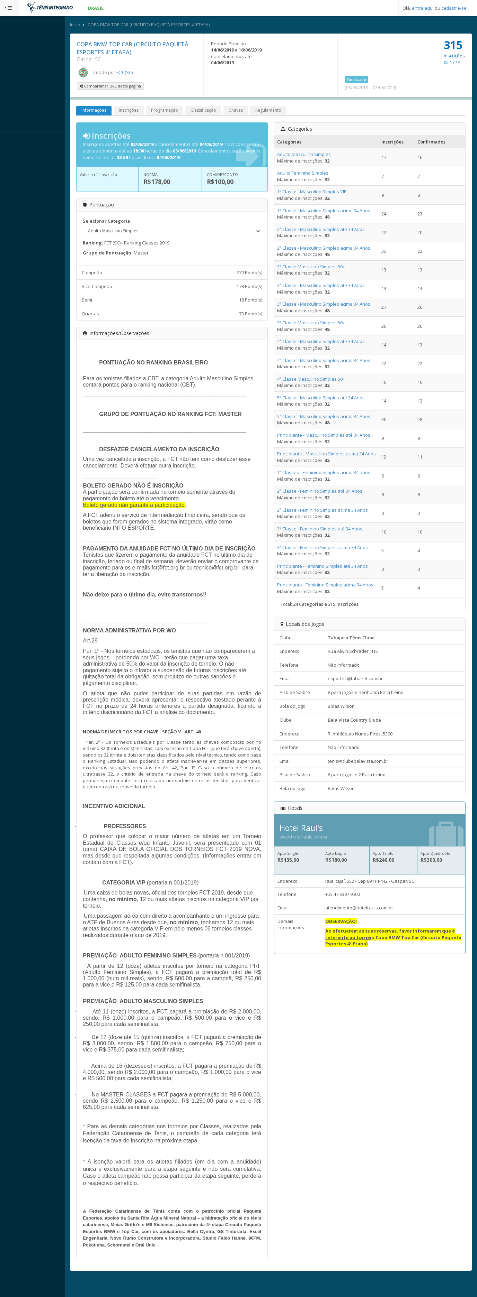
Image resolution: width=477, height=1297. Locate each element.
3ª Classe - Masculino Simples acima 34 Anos (333, 305)
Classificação (223, 111)
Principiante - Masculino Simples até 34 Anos (333, 436)
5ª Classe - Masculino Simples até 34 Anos (330, 398)
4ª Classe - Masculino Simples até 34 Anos (330, 342)
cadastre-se (454, 8)
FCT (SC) (144, 73)
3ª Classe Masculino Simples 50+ (320, 324)
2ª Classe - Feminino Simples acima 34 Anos (331, 511)
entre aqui (423, 8)
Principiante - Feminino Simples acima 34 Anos (334, 585)
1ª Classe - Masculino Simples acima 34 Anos (333, 211)
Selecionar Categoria (125, 222)
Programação (183, 111)
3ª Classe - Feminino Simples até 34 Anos (329, 529)
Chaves (255, 111)
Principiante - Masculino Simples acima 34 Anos (335, 454)
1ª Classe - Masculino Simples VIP (321, 192)
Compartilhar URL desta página (129, 87)
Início (94, 25)
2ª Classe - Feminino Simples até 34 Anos (329, 492)
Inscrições (148, 111)
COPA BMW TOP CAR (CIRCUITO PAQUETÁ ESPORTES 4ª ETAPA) (168, 25)
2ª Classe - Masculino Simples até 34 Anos (330, 230)
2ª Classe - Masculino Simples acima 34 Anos (333, 248)
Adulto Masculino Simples (313, 155)
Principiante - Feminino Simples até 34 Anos (331, 567)
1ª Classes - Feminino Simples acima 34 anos (333, 473)
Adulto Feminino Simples (312, 174)
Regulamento (288, 111)
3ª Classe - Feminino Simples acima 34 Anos (331, 548)
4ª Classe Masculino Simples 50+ (320, 380)
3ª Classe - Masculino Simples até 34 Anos (330, 286)
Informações (113, 111)
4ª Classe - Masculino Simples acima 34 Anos (333, 361)
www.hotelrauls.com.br (313, 838)
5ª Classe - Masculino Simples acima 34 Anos (333, 417)
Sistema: (12, 141)
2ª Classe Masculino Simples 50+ (320, 267)
